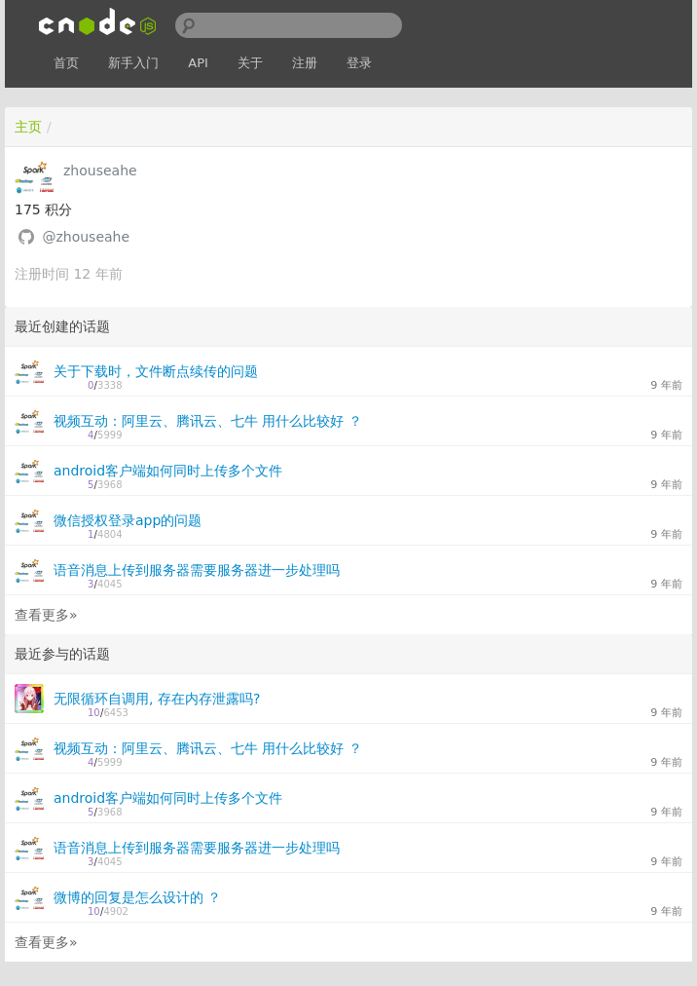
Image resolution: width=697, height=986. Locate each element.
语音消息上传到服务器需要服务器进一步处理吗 (197, 570)
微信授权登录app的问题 (128, 520)
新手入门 (133, 63)
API (198, 63)
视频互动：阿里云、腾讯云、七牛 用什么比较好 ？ (208, 421)
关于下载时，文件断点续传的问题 (156, 371)
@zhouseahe (85, 237)
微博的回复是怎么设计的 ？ (137, 897)
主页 (28, 126)
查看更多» (46, 615)
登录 (359, 63)
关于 (250, 63)
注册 (304, 63)
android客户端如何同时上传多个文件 (168, 470)
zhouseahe (100, 170)
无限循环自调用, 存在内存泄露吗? (157, 698)
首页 (66, 63)
